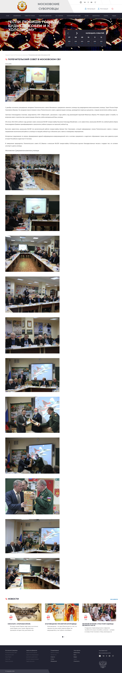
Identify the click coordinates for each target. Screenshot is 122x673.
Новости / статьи (30, 15)
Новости (53, 656)
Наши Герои (8, 656)
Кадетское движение (45, 15)
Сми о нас (7, 659)
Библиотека (96, 15)
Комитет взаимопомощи (32, 659)
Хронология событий (31, 652)
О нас (7, 15)
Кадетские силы (30, 661)
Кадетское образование (32, 654)
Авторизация (91, 9)
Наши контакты (9, 661)
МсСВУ (87, 15)
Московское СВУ (9, 654)
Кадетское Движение (31, 650)
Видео (75, 656)
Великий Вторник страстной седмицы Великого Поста (97, 624)
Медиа (114, 15)
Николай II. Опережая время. (19, 624)
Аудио (75, 659)
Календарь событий (95, 33)
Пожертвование (55, 650)
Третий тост (54, 654)
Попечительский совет (74, 15)
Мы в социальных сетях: (105, 653)
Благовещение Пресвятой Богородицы (61, 624)
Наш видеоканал (103, 650)
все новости (114, 599)
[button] (61, 46)
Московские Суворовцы (48, 6)
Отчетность (76, 661)
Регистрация (104, 9)
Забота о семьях (55, 652)
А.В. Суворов (59, 15)
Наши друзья (77, 650)
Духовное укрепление (32, 656)
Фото (75, 654)
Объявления (17, 15)
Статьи (52, 659)
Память (106, 15)
